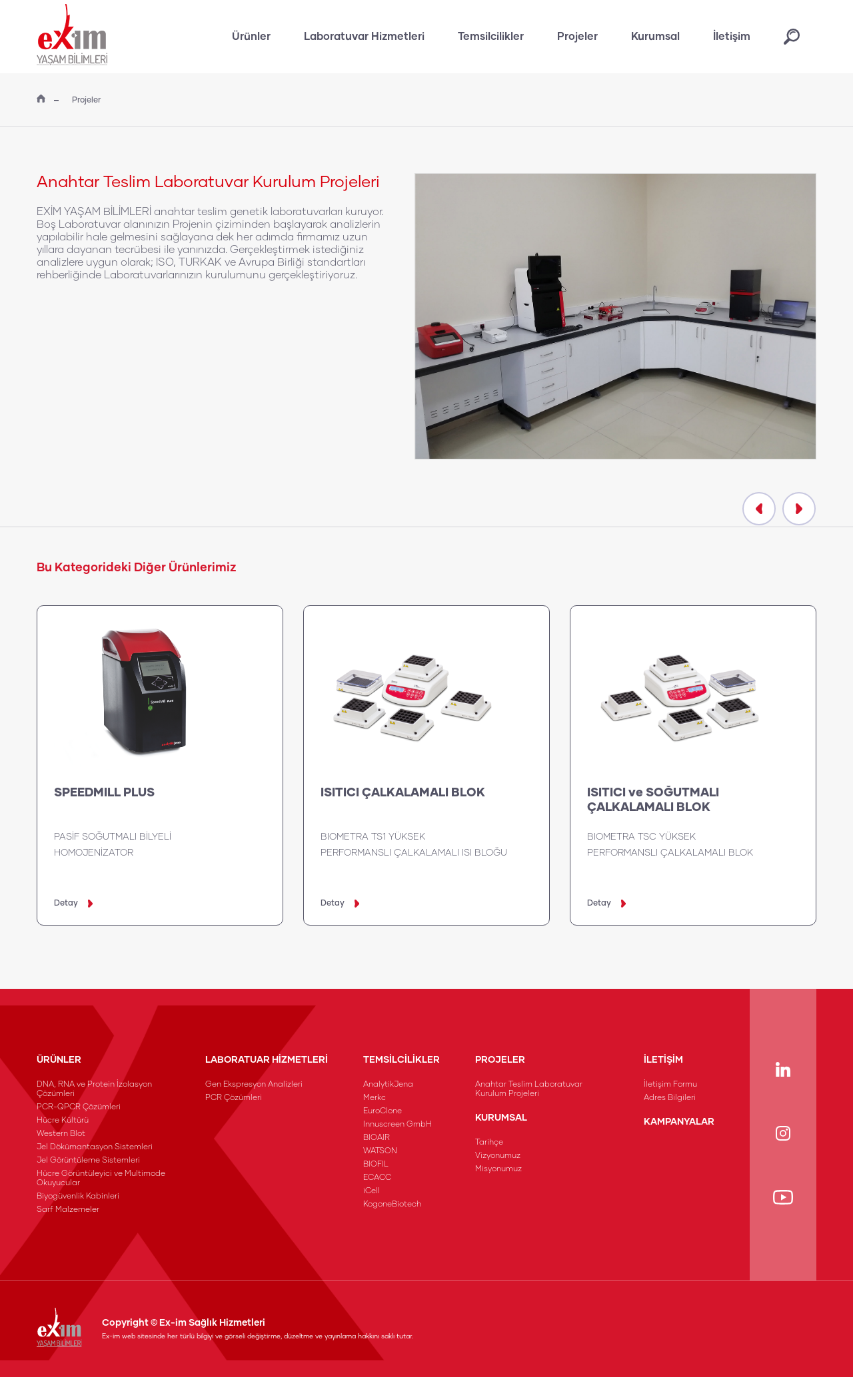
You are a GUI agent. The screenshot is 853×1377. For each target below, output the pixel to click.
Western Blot (61, 1134)
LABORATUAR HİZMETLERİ (266, 1060)
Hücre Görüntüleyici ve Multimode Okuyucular (101, 1178)
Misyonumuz (498, 1169)
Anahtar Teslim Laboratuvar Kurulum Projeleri (528, 1089)
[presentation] (759, 508)
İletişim (731, 36)
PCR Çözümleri (233, 1098)
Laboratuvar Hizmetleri (364, 36)
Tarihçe (489, 1143)
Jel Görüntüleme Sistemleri (88, 1161)
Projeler (577, 36)
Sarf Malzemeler (68, 1210)
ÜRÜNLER (59, 1060)
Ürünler (251, 36)
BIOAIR (376, 1138)
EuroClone (382, 1111)
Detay (73, 904)
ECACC (377, 1178)
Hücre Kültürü (63, 1121)
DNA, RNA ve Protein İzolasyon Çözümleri (94, 1089)
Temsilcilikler (491, 36)
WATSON (380, 1151)
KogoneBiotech (392, 1205)
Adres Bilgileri (670, 1098)
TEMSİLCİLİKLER (401, 1060)
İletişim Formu (670, 1085)
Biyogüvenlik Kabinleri (78, 1197)
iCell (371, 1191)
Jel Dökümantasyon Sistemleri (95, 1147)
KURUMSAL (501, 1118)
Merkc (374, 1098)
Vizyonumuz (497, 1156)
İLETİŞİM (663, 1060)
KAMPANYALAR (679, 1122)
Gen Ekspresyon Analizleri (254, 1085)
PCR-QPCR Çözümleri (79, 1107)
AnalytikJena (388, 1085)
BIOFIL (376, 1165)
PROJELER (500, 1060)
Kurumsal (655, 36)
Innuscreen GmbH (397, 1125)
